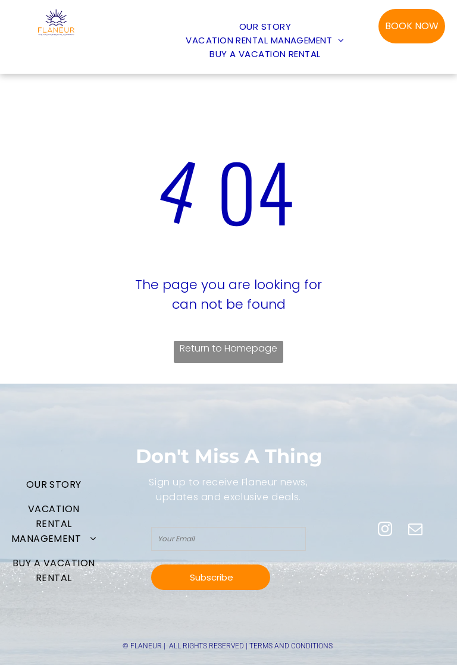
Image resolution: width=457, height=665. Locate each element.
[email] (415, 531)
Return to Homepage (228, 348)
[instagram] (385, 531)
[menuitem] (265, 26)
